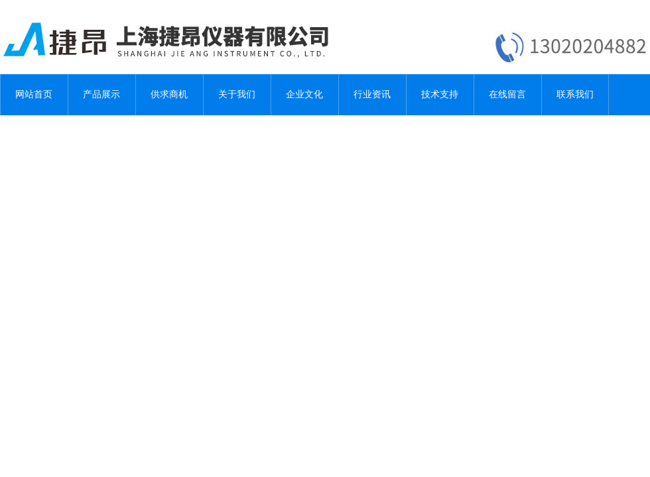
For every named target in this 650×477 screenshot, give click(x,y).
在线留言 (507, 94)
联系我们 (575, 94)
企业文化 (304, 94)
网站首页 (33, 94)
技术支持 (439, 94)
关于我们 (236, 94)
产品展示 (101, 94)
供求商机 (169, 94)
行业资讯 (372, 94)
